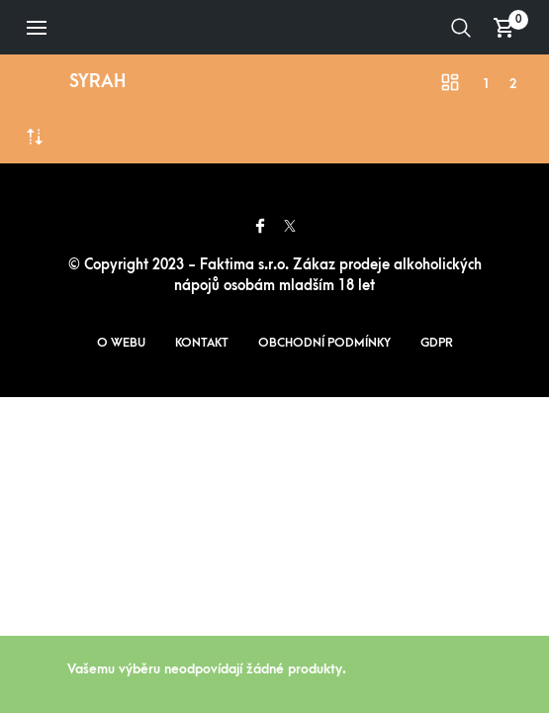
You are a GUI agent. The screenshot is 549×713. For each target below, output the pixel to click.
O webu (121, 343)
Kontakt (202, 343)
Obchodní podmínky (324, 343)
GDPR (436, 343)
